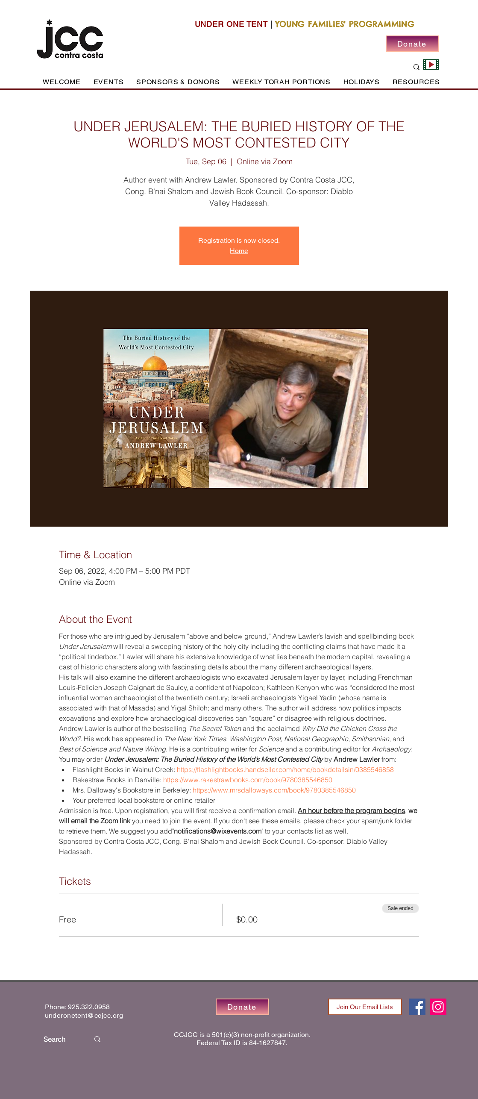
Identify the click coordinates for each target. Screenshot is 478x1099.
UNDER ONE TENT (231, 24)
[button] (108, 82)
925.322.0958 (89, 1007)
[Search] (60, 1039)
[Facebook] (417, 1007)
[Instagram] (438, 1007)
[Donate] (412, 43)
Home (239, 251)
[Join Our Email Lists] (365, 1007)
